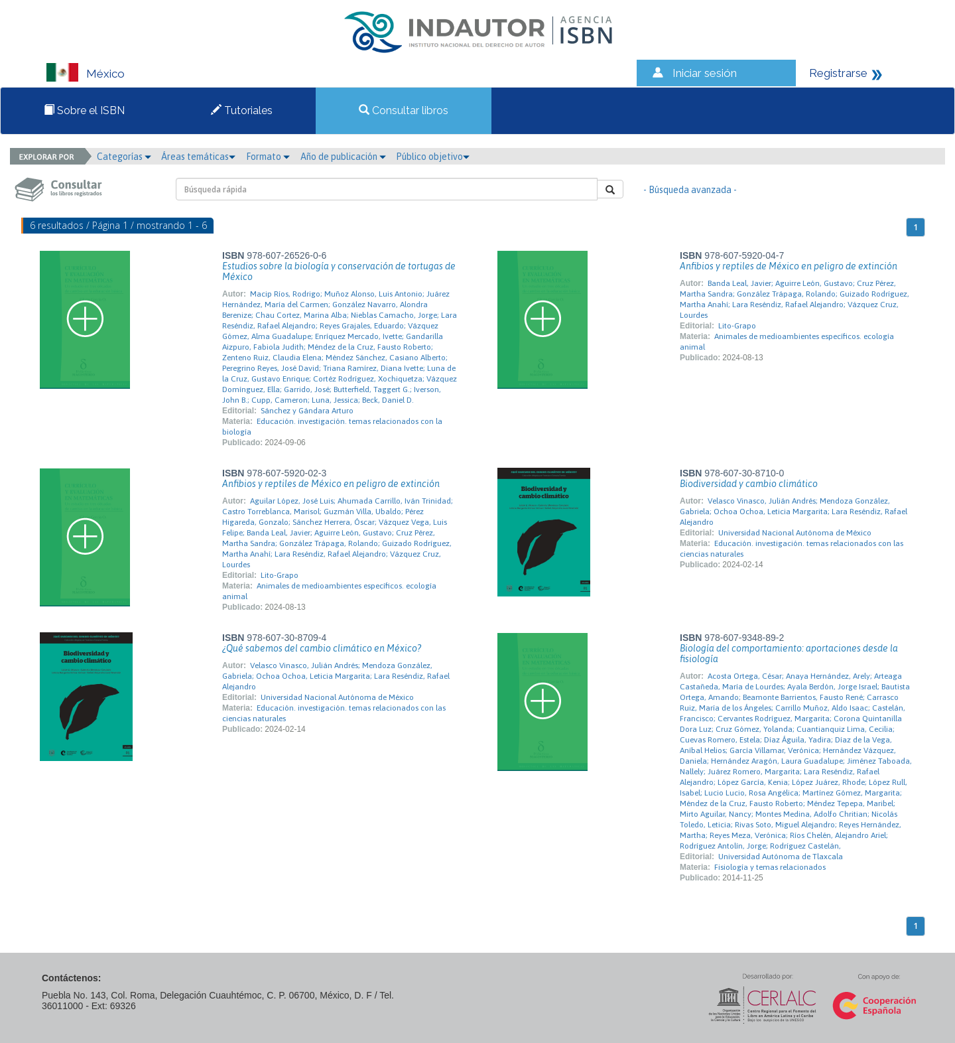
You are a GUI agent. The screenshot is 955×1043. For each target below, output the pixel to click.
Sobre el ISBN (84, 110)
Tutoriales (242, 110)
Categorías (124, 156)
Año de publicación (343, 156)
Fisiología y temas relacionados (770, 867)
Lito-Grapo (737, 325)
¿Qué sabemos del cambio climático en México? (321, 648)
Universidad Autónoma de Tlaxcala (780, 856)
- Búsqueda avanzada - (690, 189)
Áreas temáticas (198, 156)
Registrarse (838, 73)
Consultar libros (403, 110)
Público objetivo (433, 156)
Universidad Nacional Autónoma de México (794, 532)
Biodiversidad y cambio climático (749, 483)
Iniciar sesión (704, 73)
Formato (268, 156)
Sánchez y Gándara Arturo (307, 410)
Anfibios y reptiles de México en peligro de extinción (788, 266)
